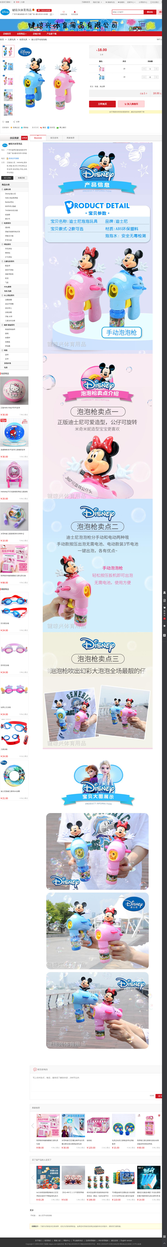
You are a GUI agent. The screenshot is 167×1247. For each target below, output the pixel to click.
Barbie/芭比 (9, 202)
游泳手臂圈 (9, 304)
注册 (22, 2)
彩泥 (6, 278)
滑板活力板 (9, 236)
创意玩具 (23, 39)
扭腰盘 (7, 342)
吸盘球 (7, 266)
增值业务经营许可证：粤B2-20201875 (94, 1244)
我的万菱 (97, 2)
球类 (5, 350)
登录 (17, 2)
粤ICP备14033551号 (72, 1244)
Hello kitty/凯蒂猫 (11, 198)
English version (126, 1241)
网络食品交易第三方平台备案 (130, 1244)
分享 (17, 122)
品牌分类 (7, 189)
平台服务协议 (78, 1241)
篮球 (6, 355)
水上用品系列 (9, 295)
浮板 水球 (8, 316)
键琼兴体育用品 (22, 10)
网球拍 (7, 253)
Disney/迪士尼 (10, 194)
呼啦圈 (7, 346)
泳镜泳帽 (8, 312)
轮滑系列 (7, 223)
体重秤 (7, 338)
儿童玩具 (12, 39)
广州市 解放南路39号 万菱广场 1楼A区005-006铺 (30, 14)
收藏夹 (121, 2)
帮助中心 (143, 2)
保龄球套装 (9, 274)
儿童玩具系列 (9, 261)
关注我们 (154, 2)
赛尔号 (7, 219)
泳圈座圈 (8, 300)
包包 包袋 (7, 291)
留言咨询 (54, 138)
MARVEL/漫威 (10, 206)
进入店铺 (7, 178)
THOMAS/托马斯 (11, 210)
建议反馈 (114, 1241)
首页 (2, 39)
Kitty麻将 (7, 287)
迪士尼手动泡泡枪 (45, 1215)
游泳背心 (8, 308)
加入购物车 (131, 104)
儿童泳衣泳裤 (10, 321)
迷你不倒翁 (9, 270)
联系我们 (48, 1241)
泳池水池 (7, 363)
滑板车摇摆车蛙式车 (12, 232)
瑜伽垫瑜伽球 (10, 329)
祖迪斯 (7, 215)
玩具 (6, 368)
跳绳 (6, 333)
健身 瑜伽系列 (9, 325)
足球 (6, 359)
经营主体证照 (114, 1244)
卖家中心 (131, 2)
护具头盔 (8, 240)
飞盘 (6, 282)
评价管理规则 (103, 1241)
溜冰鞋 (7, 227)
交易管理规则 (91, 1241)
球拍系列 (7, 244)
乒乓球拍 (8, 257)
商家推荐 (70, 138)
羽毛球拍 (8, 249)
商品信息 (38, 137)
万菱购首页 (86, 2)
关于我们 (38, 1241)
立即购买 (102, 104)
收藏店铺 (21, 178)
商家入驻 (57, 1241)
